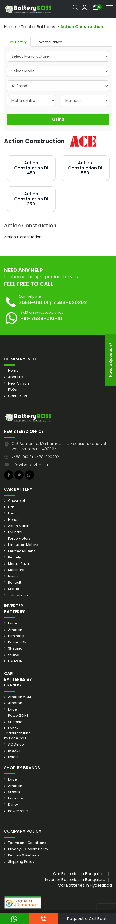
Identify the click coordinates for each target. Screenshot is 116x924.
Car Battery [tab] (17, 42)
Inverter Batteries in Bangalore (75, 879)
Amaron (15, 629)
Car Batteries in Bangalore (79, 873)
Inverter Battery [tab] (50, 42)
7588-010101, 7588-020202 (35, 457)
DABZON (15, 661)
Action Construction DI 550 (85, 168)
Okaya (13, 655)
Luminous (16, 636)
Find (58, 119)
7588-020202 (70, 302)
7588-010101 (34, 302)
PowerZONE (18, 642)
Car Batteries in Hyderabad (85, 885)
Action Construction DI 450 (31, 168)
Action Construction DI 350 (31, 199)
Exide (12, 623)
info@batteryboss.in (30, 465)
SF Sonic (15, 648)
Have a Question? (110, 360)
